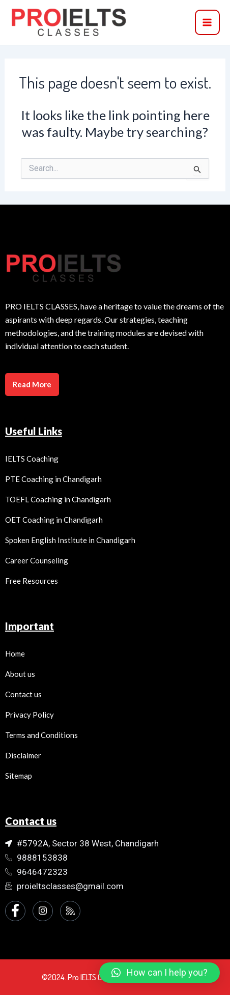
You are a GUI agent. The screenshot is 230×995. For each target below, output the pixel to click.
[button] (159, 972)
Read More (32, 384)
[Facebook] (15, 911)
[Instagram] (43, 911)
